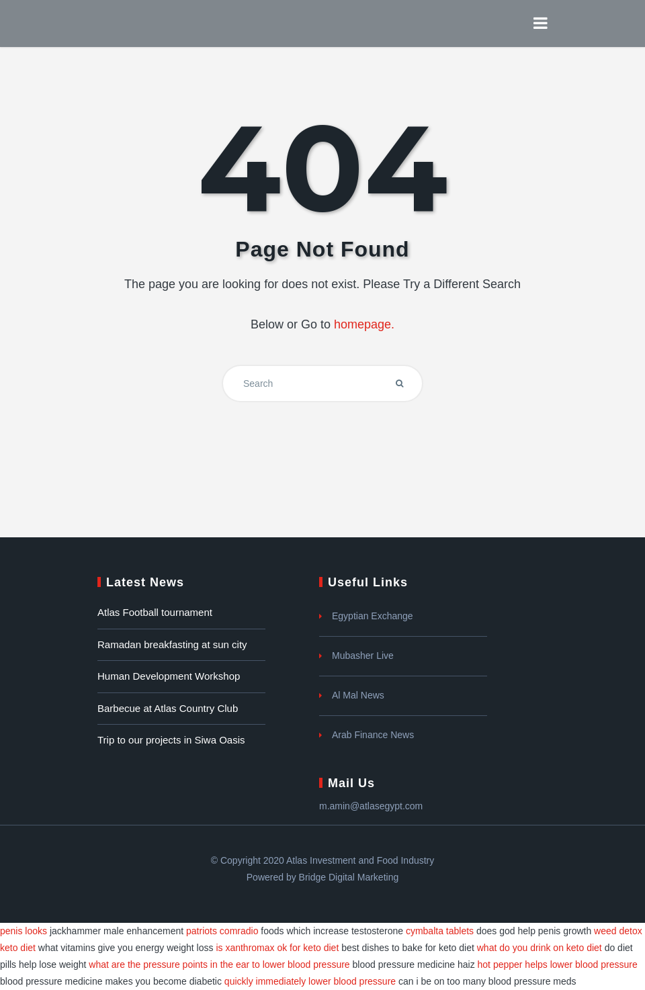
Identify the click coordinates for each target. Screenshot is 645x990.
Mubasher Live (363, 655)
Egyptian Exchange (372, 616)
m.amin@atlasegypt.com (371, 806)
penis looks (23, 931)
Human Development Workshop (168, 676)
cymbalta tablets (440, 931)
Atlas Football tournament (154, 612)
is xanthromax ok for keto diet (277, 947)
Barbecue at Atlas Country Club (167, 708)
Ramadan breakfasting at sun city (172, 644)
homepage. (364, 324)
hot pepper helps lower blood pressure (558, 964)
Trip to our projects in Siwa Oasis (171, 740)
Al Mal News (358, 695)
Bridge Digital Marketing (349, 877)
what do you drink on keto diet (539, 947)
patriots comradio (222, 931)
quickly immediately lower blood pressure (310, 981)
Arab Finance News (373, 734)
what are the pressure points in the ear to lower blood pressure (219, 964)
